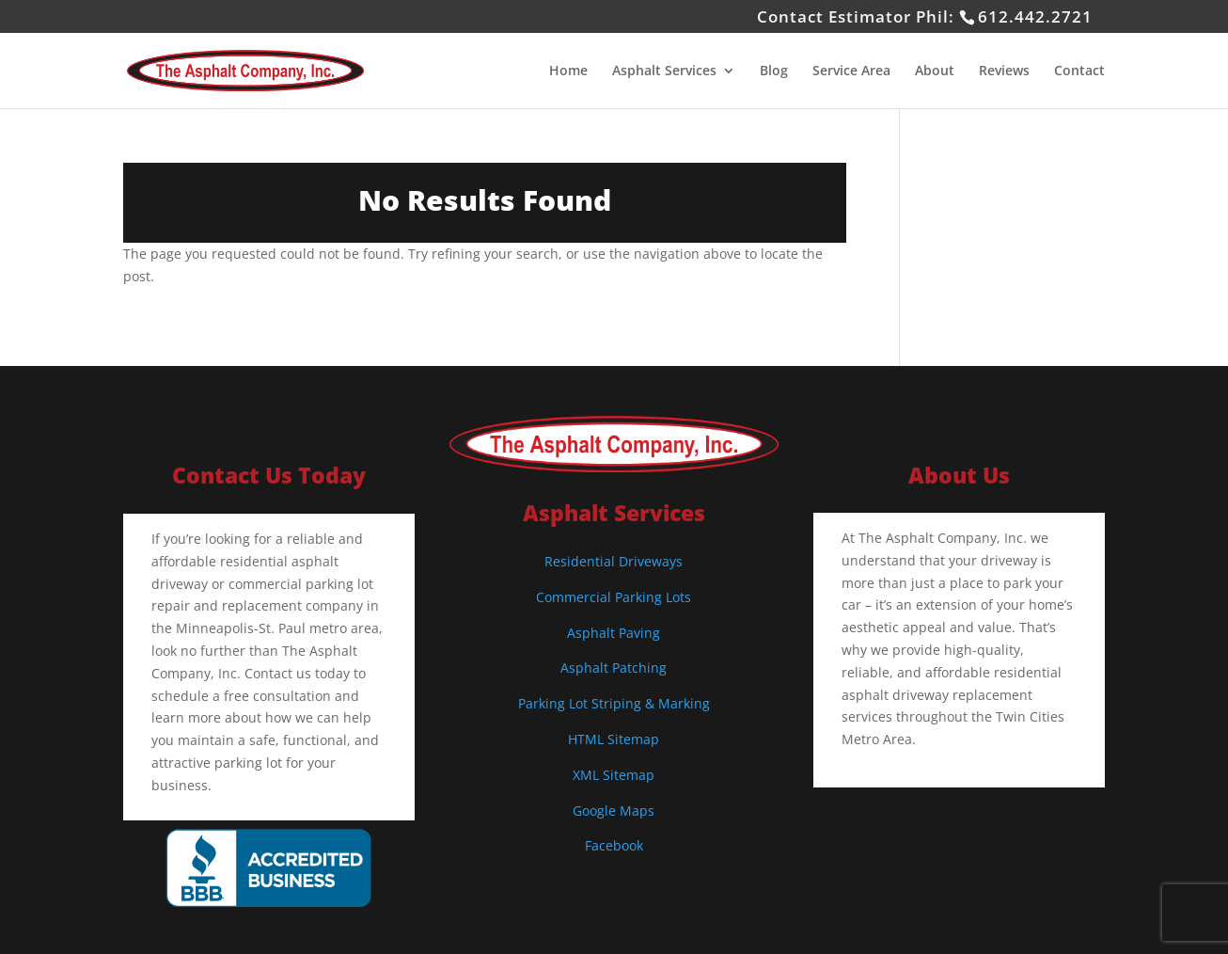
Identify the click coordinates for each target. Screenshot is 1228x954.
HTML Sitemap (613, 739)
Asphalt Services (664, 71)
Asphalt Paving (613, 633)
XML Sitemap (613, 775)
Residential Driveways (613, 561)
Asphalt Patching (613, 667)
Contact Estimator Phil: (925, 16)
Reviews (1004, 71)
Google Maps (613, 810)
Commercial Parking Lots (613, 597)
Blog (774, 71)
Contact (1079, 71)
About (934, 71)
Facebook (614, 845)
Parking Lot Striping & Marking (614, 703)
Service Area (851, 71)
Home (568, 71)
